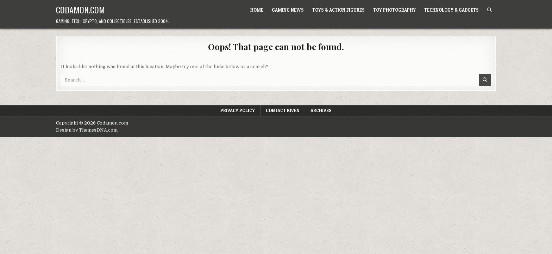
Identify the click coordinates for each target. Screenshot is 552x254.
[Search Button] (489, 10)
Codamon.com (80, 9)
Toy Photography (394, 10)
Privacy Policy (237, 110)
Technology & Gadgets (451, 10)
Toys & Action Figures (338, 10)
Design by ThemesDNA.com (87, 130)
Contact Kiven (283, 110)
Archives (321, 110)
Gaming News (288, 10)
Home (256, 10)
